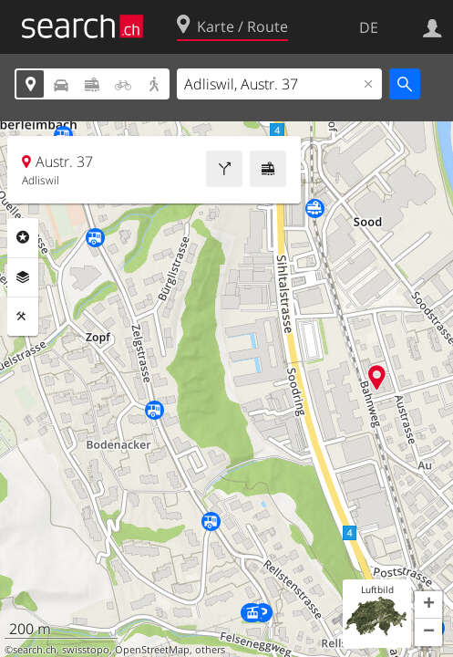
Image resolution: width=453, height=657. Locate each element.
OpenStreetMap (152, 649)
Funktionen (22, 316)
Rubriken (22, 237)
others (210, 649)
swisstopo (85, 649)
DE (368, 27)
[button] (428, 605)
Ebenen (22, 277)
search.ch (35, 649)
